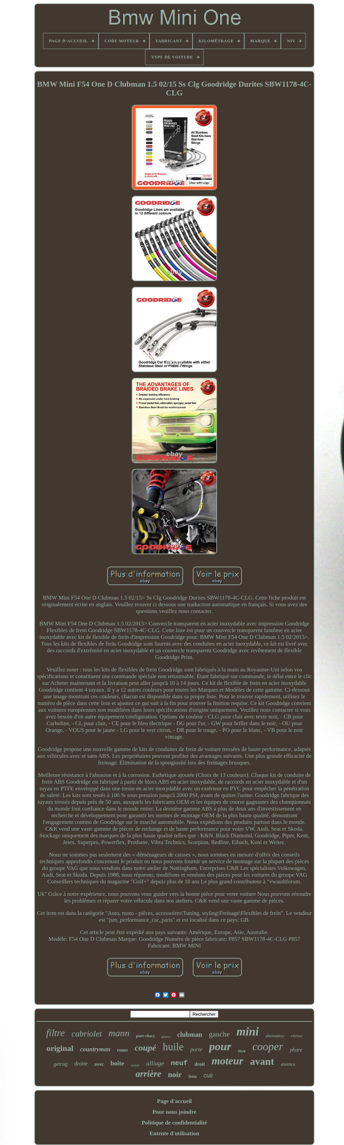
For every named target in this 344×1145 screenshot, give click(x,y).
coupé (145, 1048)
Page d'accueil (174, 1101)
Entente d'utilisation (174, 1133)
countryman (95, 1049)
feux (242, 1051)
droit (200, 1064)
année (135, 1065)
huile (173, 1047)
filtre (55, 1032)
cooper (267, 1047)
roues (122, 1050)
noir (175, 1074)
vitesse (297, 1035)
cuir (208, 1075)
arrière (149, 1074)
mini (247, 1031)
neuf (179, 1063)
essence (288, 1064)
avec (99, 1064)
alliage (155, 1063)
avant (262, 1061)
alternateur (274, 1035)
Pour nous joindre (175, 1112)
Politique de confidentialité (174, 1122)
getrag (60, 1064)
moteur (227, 1061)
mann (119, 1033)
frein (192, 1076)
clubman (189, 1034)
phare (296, 1050)
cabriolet (87, 1033)
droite (81, 1063)
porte (196, 1049)
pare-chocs (145, 1035)
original (59, 1048)
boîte (117, 1063)
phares (165, 1037)
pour (220, 1046)
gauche (219, 1034)
